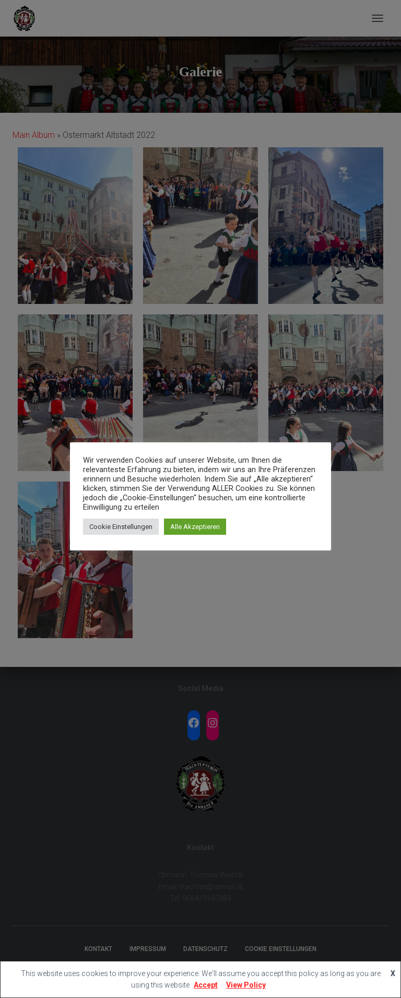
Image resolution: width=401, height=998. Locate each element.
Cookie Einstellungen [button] (120, 527)
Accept (206, 985)
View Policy (246, 985)
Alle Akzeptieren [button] (195, 527)
